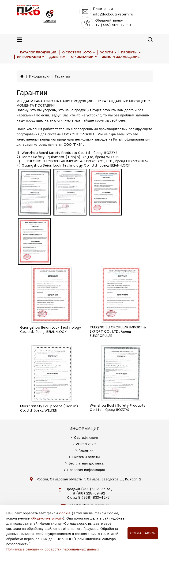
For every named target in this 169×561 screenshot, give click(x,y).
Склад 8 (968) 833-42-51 (89, 497)
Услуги (106, 52)
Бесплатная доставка (86, 463)
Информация (29, 57)
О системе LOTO (77, 52)
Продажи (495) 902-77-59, (89, 489)
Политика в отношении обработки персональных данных (52, 549)
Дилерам (57, 57)
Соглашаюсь (142, 533)
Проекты (129, 52)
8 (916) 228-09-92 (89, 493)
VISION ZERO (86, 444)
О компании (82, 57)
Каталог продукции (38, 52)
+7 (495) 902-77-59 (113, 25)
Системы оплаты (86, 457)
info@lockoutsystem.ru (113, 14)
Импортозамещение (121, 57)
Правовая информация (86, 470)
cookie (65, 513)
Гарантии (62, 76)
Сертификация (86, 437)
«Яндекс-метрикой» (47, 518)
